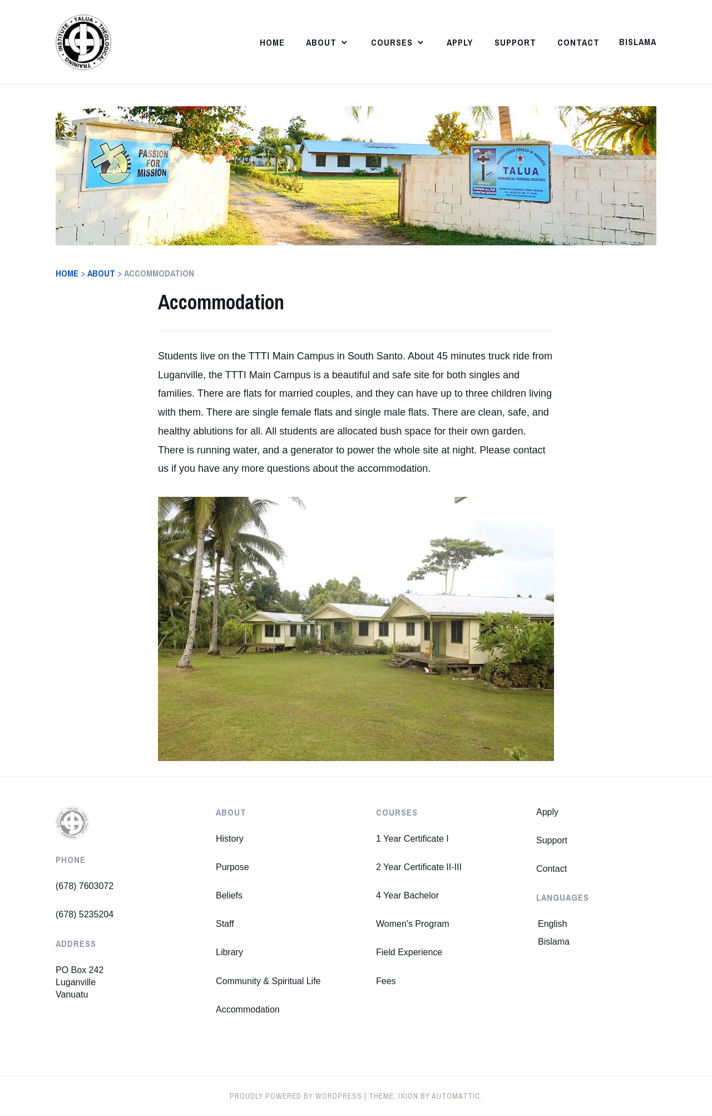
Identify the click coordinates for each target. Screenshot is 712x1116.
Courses (392, 42)
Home (272, 42)
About (321, 42)
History (230, 838)
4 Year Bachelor (407, 895)
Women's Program (412, 924)
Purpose (232, 867)
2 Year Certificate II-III (419, 867)
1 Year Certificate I (412, 838)
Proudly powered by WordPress (296, 1096)
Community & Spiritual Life (268, 981)
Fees (386, 981)
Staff (225, 924)
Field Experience (409, 952)
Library (229, 952)
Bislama (637, 42)
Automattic (456, 1096)
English (552, 924)
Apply (460, 42)
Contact (578, 42)
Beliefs (229, 895)
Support (515, 42)
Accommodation (248, 1009)
